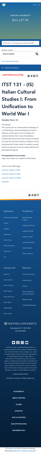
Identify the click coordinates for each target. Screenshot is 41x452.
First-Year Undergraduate (11, 217)
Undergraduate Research (29, 305)
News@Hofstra (18, 430)
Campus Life (9, 267)
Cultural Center (8, 280)
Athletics (19, 411)
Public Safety (7, 302)
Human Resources (9, 297)
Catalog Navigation (11, 68)
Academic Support (27, 237)
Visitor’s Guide (8, 313)
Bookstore (6, 274)
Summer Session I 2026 (11, 170)
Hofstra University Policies (20, 374)
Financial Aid (7, 251)
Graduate (6, 229)
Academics (27, 211)
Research (26, 267)
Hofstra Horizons (27, 280)
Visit (5, 257)
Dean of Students (9, 285)
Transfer (6, 223)
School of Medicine (9, 246)
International (7, 234)
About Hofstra (18, 398)
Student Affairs (8, 308)
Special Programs (27, 248)
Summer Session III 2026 (11, 178)
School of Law (7, 240)
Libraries (24, 286)
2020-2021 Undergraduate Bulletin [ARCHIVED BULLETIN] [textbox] (21, 43)
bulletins (11, 448)
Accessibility (18, 391)
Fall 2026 (5, 182)
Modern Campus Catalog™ (25, 451)
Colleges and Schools (28, 225)
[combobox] (20, 43)
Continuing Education (28, 242)
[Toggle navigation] (36, 5)
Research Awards (27, 299)
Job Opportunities (19, 424)
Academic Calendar (27, 231)
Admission (9, 211)
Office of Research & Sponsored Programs (28, 293)
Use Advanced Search (10, 61)
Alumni (19, 404)
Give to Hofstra (19, 417)
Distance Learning (27, 253)
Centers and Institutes (28, 274)
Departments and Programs (27, 219)
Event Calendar (8, 291)
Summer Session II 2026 (11, 174)
